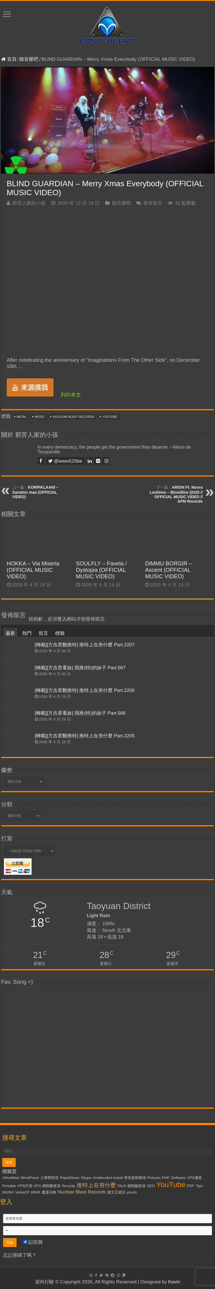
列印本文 (71, 395)
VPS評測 (24, 1186)
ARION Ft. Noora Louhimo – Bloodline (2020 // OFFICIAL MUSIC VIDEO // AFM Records (176, 494)
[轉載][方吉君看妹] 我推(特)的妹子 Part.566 (80, 713)
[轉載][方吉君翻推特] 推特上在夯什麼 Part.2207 (85, 644)
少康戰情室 (49, 1178)
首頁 (9, 59)
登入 (62, 619)
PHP (166, 1178)
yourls (132, 1192)
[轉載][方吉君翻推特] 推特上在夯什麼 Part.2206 (85, 690)
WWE (36, 1192)
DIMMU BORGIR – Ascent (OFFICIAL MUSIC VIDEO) (168, 569)
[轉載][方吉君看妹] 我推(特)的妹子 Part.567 (80, 667)
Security (68, 1186)
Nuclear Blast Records (73, 416)
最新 (10, 633)
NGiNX (8, 1192)
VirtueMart (10, 1178)
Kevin (174, 1282)
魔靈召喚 (49, 1192)
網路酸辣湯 (51, 1186)
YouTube (109, 416)
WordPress (30, 1178)
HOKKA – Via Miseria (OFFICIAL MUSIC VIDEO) (33, 569)
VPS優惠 (194, 1178)
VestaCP (22, 1192)
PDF (190, 1186)
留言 (43, 633)
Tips (199, 1186)
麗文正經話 (116, 1192)
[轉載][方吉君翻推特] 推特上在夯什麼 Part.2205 (85, 735)
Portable (9, 1186)
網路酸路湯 (136, 1186)
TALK (121, 1186)
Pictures (154, 1178)
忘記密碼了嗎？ (19, 1255)
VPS (37, 1186)
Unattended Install (108, 1178)
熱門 (27, 633)
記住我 (33, 1242)
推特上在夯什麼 (96, 1185)
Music (40, 416)
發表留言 (152, 203)
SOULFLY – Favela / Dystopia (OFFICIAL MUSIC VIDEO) (101, 569)
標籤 (60, 633)
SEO (151, 1186)
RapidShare (70, 1178)
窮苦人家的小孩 (29, 203)
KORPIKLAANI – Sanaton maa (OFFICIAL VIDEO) (35, 492)
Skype (86, 1178)
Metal (22, 416)
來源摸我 (30, 387)
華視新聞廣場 (135, 1178)
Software (178, 1178)
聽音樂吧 (28, 59)
